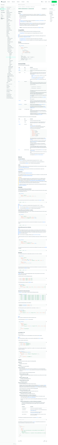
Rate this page (51, 8)
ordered (19, 100)
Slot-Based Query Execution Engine (10, 76)
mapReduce (10, 64)
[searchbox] (29, 4)
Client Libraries (3, 12)
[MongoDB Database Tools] (11, 47)
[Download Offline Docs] (14, 443)
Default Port (8, 40)
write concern (40, 104)
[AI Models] (11, 85)
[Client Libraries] (11, 13)
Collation (31, 126)
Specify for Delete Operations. (39, 154)
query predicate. (33, 150)
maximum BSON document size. (24, 167)
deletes (19, 70)
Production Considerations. (22, 185)
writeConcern (20, 104)
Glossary (8, 44)
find (9, 59)
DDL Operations (9, 39)
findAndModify (11, 60)
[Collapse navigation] (15, 443)
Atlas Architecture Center (2, 18)
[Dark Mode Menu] (56, 4)
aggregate (10, 53)
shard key (27, 208)
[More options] (46, 8)
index (42, 149)
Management (2, 10)
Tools (1, 14)
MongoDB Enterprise (23, 38)
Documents (8, 11)
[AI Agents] (11, 87)
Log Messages (9, 45)
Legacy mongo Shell (9, 80)
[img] (51, 10)
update (10, 65)
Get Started (54, 1)
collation (20, 124)
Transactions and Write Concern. (27, 175)
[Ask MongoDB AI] (53, 4)
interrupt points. (40, 114)
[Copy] (46, 45)
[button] (42, 1)
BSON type (38, 79)
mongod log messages (34, 75)
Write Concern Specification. (32, 397)
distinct (10, 58)
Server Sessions (9, 73)
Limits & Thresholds (9, 46)
